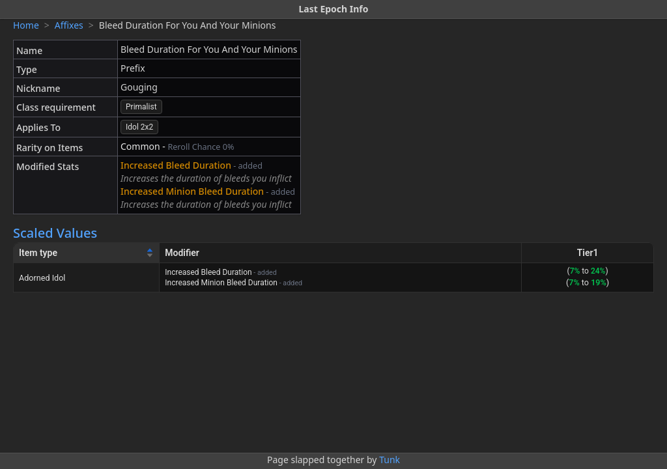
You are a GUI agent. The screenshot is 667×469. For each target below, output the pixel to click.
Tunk (389, 459)
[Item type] (87, 253)
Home (26, 25)
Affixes (69, 25)
